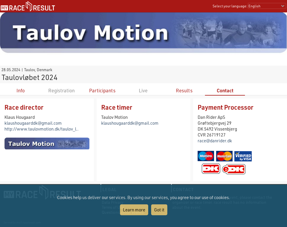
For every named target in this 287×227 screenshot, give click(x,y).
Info (20, 90)
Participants (102, 90)
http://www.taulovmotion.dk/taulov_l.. (41, 129)
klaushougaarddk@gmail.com (33, 123)
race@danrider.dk (215, 140)
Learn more (134, 210)
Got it (159, 210)
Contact (225, 90)
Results (184, 90)
